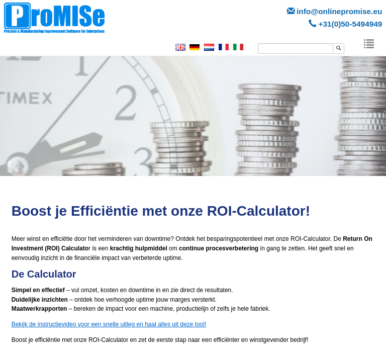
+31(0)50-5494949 (350, 24)
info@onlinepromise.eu (339, 11)
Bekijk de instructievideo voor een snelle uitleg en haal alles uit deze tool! (109, 324)
